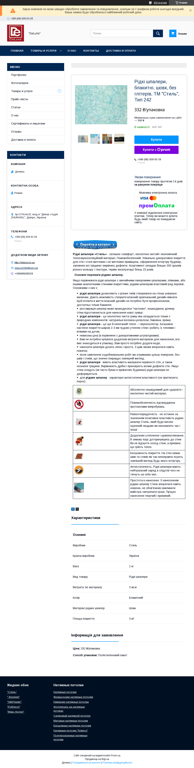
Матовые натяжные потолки (70, 720)
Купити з (156, 150)
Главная (17, 50)
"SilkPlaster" (14, 701)
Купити (156, 139)
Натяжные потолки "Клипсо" (70, 730)
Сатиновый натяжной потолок (71, 715)
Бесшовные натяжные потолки (72, 725)
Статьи (15, 107)
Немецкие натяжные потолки (71, 701)
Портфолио (18, 74)
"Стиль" (12, 692)
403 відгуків (160, 2)
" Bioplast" (13, 696)
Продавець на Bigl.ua (97, 759)
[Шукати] (158, 33)
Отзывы (16, 131)
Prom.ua (115, 755)
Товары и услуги (43, 50)
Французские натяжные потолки (73, 696)
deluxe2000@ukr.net (26, 268)
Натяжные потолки (64, 692)
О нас (72, 50)
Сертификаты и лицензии (28, 123)
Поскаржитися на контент (86, 762)
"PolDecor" (13, 706)
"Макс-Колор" (15, 711)
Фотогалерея (19, 83)
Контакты (91, 50)
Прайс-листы (19, 99)
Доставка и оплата (121, 50)
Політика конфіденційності (117, 762)
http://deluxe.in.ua (24, 262)
